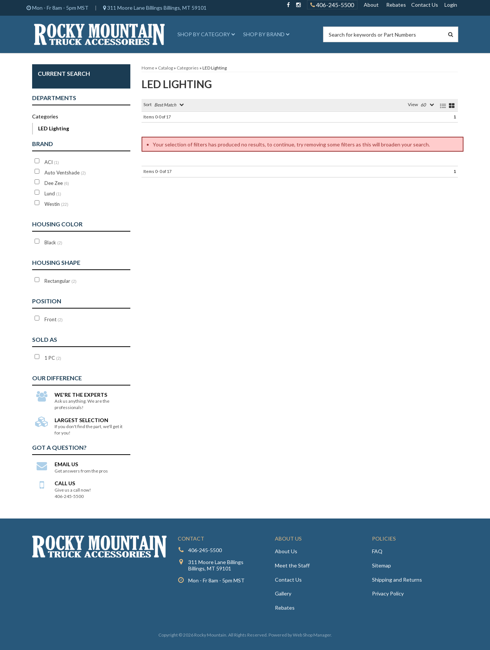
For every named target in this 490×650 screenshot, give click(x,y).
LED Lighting (53, 128)
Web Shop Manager (312, 635)
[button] (205, 34)
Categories (45, 116)
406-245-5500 (205, 550)
